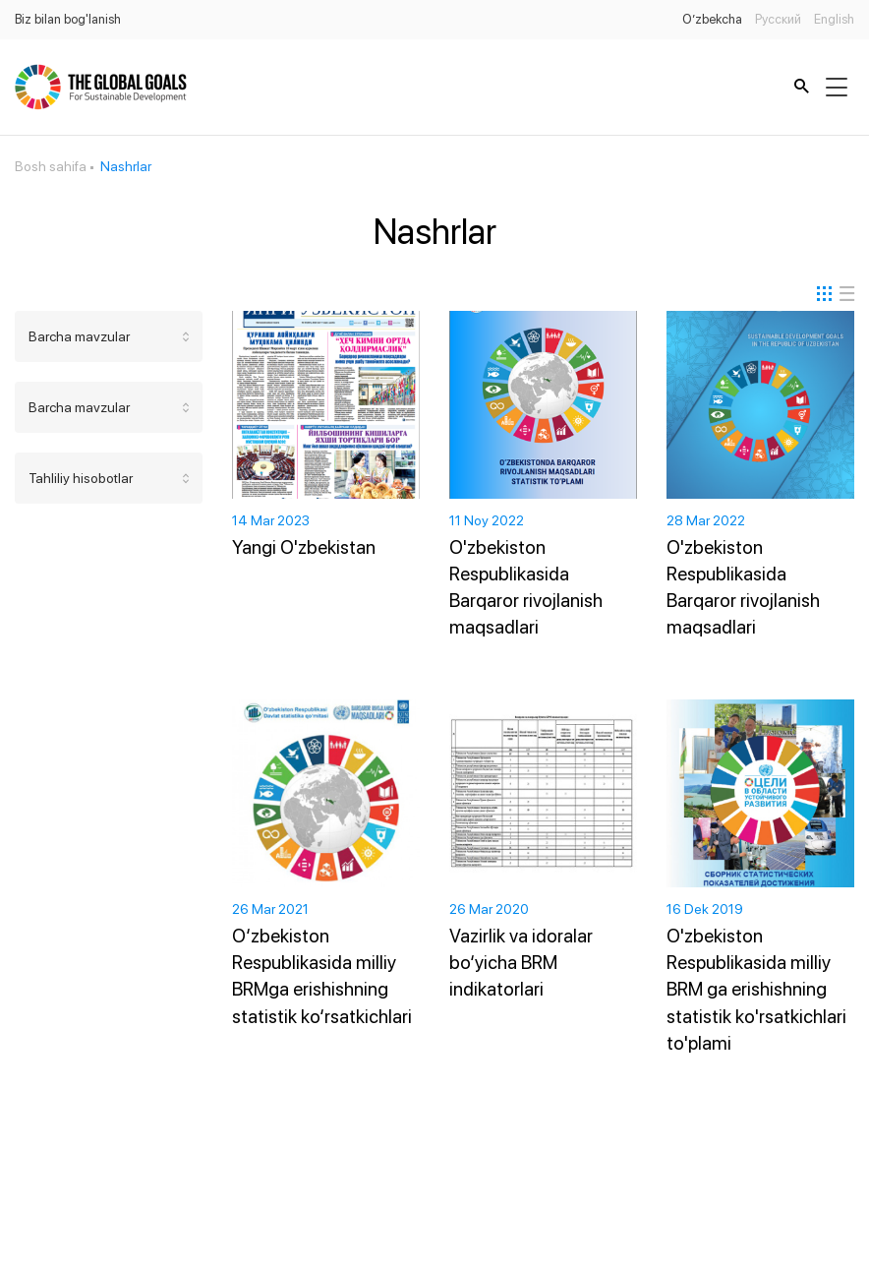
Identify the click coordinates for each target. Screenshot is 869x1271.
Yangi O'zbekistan (304, 547)
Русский (778, 19)
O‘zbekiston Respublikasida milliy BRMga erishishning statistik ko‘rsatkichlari (322, 976)
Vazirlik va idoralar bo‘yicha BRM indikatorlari (521, 962)
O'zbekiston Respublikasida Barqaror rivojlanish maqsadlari (526, 587)
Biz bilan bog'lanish (68, 19)
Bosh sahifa (51, 166)
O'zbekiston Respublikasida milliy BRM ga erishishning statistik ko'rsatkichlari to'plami (756, 990)
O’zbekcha (712, 19)
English (834, 19)
